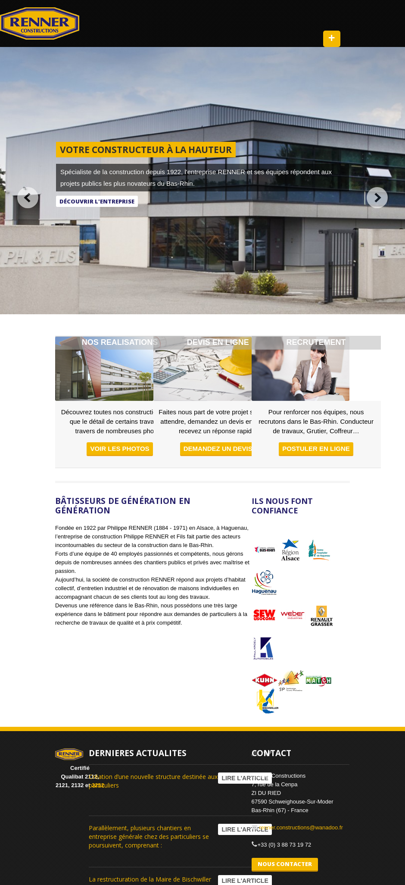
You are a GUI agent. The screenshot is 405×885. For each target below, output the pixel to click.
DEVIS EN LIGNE (218, 342)
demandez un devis (218, 448)
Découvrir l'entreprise (96, 201)
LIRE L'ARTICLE (244, 778)
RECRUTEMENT (316, 342)
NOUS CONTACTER (285, 864)
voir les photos (119, 448)
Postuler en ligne (316, 448)
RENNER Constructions (39, 23)
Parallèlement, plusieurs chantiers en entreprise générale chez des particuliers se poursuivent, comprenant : (149, 836)
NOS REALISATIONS (120, 342)
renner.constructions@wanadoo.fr (301, 827)
